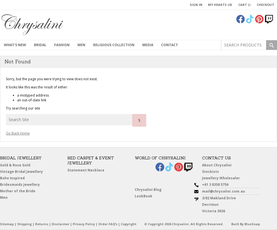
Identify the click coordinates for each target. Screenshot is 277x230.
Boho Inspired (12, 178)
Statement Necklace (85, 170)
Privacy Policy (84, 224)
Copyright (128, 224)
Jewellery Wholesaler (221, 178)
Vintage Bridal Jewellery (21, 171)
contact (169, 45)
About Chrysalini (217, 165)
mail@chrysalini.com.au (223, 191)
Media (147, 45)
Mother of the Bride (17, 191)
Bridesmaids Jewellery (20, 184)
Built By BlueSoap (245, 224)
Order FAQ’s (107, 224)
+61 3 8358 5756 (215, 184)
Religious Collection (113, 45)
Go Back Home (18, 133)
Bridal (40, 45)
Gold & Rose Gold (15, 165)
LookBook (143, 196)
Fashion (62, 45)
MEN (81, 45)
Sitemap (7, 224)
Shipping (24, 224)
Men (4, 197)
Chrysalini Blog (148, 189)
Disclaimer (60, 224)
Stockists (210, 171)
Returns (41, 224)
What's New (15, 45)
